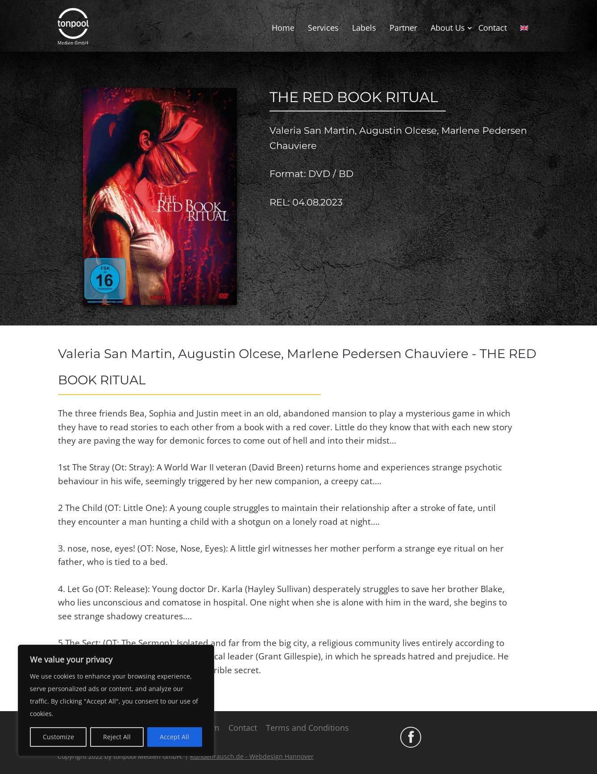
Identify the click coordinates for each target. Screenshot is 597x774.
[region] (116, 700)
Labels (364, 27)
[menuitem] (524, 28)
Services (323, 27)
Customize (58, 737)
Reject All (117, 737)
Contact (492, 27)
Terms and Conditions (307, 727)
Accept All (174, 737)
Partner (403, 27)
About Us (448, 27)
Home (283, 27)
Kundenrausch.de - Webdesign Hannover (252, 756)
